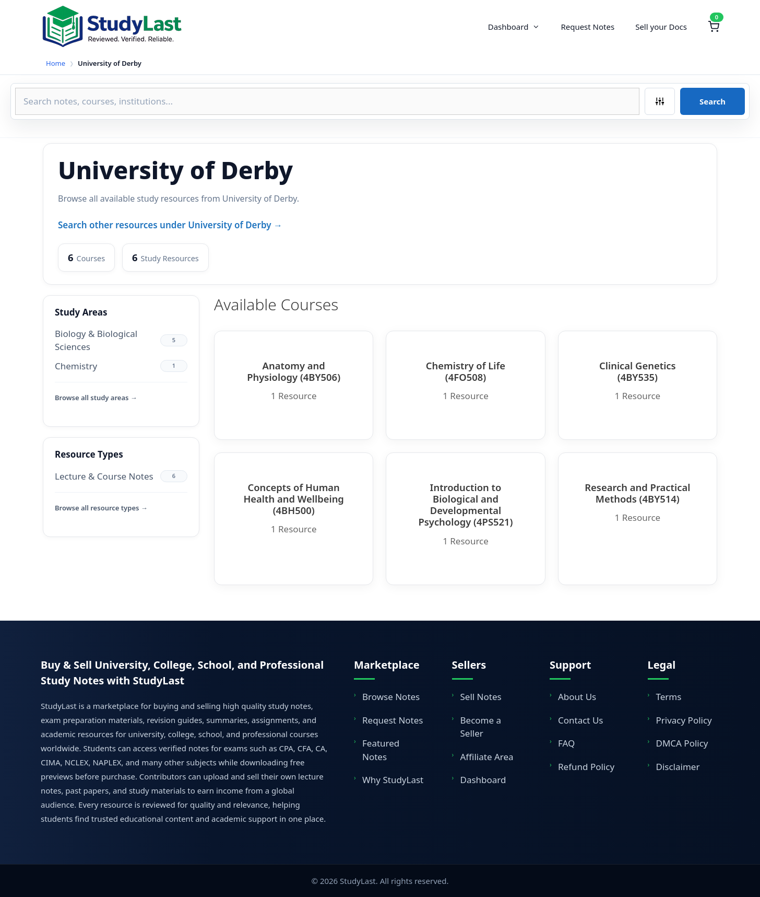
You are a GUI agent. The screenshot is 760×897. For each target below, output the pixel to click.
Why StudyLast (392, 780)
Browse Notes (391, 697)
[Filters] (660, 101)
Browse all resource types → (101, 507)
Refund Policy (586, 767)
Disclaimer (678, 767)
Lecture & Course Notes (104, 476)
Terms (669, 697)
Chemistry (76, 366)
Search (712, 101)
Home (55, 63)
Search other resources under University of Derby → (170, 225)
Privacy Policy (684, 720)
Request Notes (587, 26)
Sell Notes (481, 697)
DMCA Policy (682, 743)
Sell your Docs (661, 26)
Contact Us (580, 720)
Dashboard (519, 26)
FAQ (566, 743)
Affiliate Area (487, 757)
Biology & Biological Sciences (96, 340)
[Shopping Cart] (713, 26)
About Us (577, 697)
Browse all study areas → (96, 397)
